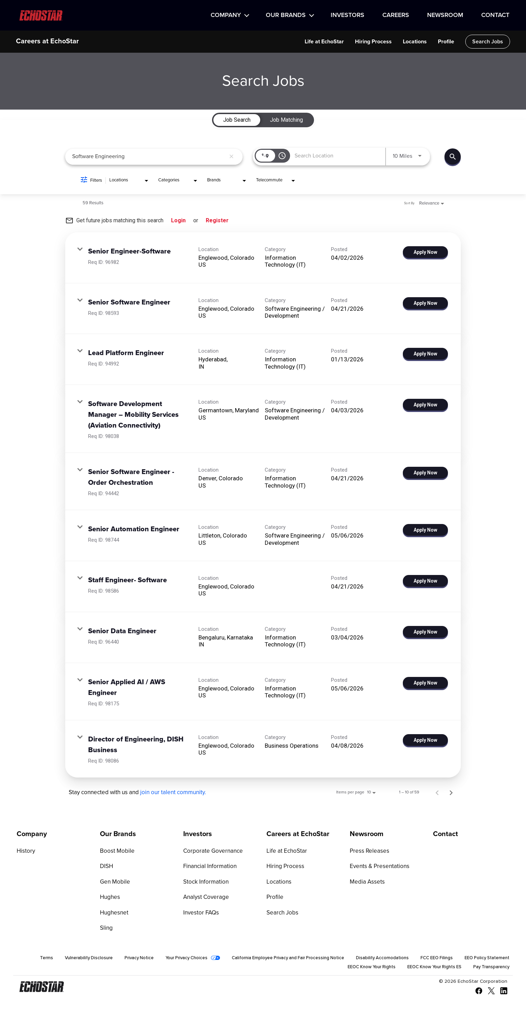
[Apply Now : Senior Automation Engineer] (425, 530)
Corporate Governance (210, 851)
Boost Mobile (116, 851)
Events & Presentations (377, 867)
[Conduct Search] (452, 156)
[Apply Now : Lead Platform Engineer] (425, 354)
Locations (415, 41)
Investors (347, 15)
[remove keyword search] (231, 157)
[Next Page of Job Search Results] (451, 792)
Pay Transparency (489, 969)
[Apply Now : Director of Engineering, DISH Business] (425, 740)
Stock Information (204, 882)
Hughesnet (113, 914)
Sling (106, 929)
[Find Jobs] (452, 156)
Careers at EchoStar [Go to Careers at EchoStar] (297, 834)
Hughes (109, 898)
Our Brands (286, 15)
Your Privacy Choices (224, 959)
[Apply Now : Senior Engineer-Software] (425, 252)
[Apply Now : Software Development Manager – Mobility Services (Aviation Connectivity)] (425, 405)
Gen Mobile (114, 882)
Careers (395, 15)
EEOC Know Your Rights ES (427, 969)
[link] (263, 257)
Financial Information (208, 867)
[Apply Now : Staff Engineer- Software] (425, 581)
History (25, 851)
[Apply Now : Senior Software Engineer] (425, 303)
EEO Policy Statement (296, 969)
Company (226, 15)
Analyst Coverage (204, 898)
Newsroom (445, 15)
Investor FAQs (200, 914)
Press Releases (368, 851)
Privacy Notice (173, 959)
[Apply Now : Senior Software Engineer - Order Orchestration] (425, 473)
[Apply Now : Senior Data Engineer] (425, 632)
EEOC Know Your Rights (358, 969)
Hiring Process (373, 41)
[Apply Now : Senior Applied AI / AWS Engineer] (425, 683)
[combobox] (149, 156)
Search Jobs (487, 41)
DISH (106, 867)
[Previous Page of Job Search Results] (437, 792)
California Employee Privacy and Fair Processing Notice (333, 959)
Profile (446, 41)
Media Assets (366, 882)
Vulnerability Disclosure (119, 959)
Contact (495, 15)
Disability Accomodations (435, 959)
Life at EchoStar (324, 41)
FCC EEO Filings (492, 959)
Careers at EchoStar (47, 41)
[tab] (237, 120)
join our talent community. (173, 793)
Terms (75, 959)
